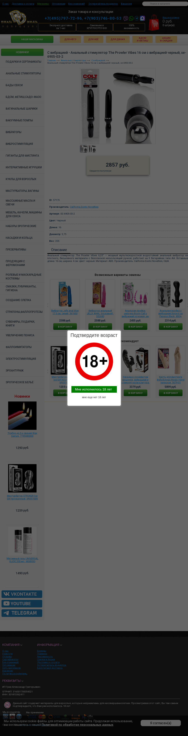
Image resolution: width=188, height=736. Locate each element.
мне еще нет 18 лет (94, 397)
